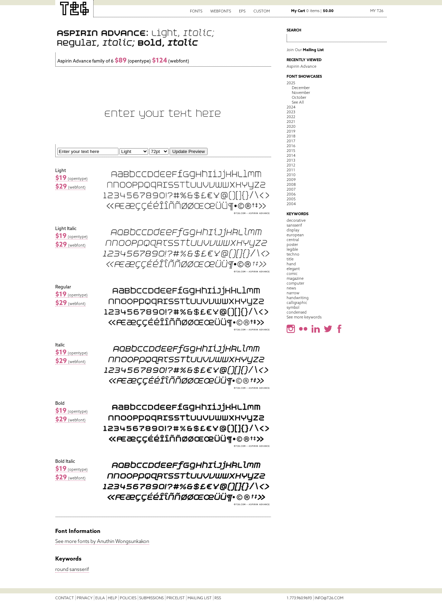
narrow (293, 292)
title (290, 259)
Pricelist (175, 597)
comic (292, 273)
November (301, 92)
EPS (242, 11)
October (299, 97)
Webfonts (220, 11)
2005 (291, 199)
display (293, 230)
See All (298, 102)
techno (293, 254)
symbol (293, 307)
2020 (291, 126)
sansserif (79, 569)
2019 (291, 131)
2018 (291, 136)
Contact (64, 597)
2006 (291, 194)
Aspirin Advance (301, 66)
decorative (296, 220)
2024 (291, 107)
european (295, 234)
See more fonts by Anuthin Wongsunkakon (102, 541)
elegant (293, 268)
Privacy (85, 597)
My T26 (376, 10)
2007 (291, 189)
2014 (291, 155)
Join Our (305, 49)
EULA (100, 597)
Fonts (196, 11)
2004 (291, 203)
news (291, 288)
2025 (291, 82)
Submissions (151, 597)
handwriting (297, 297)
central (293, 239)
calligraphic (297, 302)
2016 (291, 145)
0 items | (312, 10)
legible (292, 249)
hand (291, 263)
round (61, 569)
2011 (291, 170)
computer (295, 283)
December (301, 87)
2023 (291, 111)
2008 (291, 184)
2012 (291, 165)
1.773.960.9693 (299, 597)
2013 (291, 160)
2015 (291, 150)
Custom (261, 11)
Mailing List (200, 597)
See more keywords (304, 317)
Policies (128, 597)
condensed (297, 312)
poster (292, 244)
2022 (291, 116)
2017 (291, 141)
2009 (291, 179)
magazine (295, 278)
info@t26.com (329, 597)
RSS (217, 597)
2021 (291, 121)
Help (112, 597)
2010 (291, 174)
